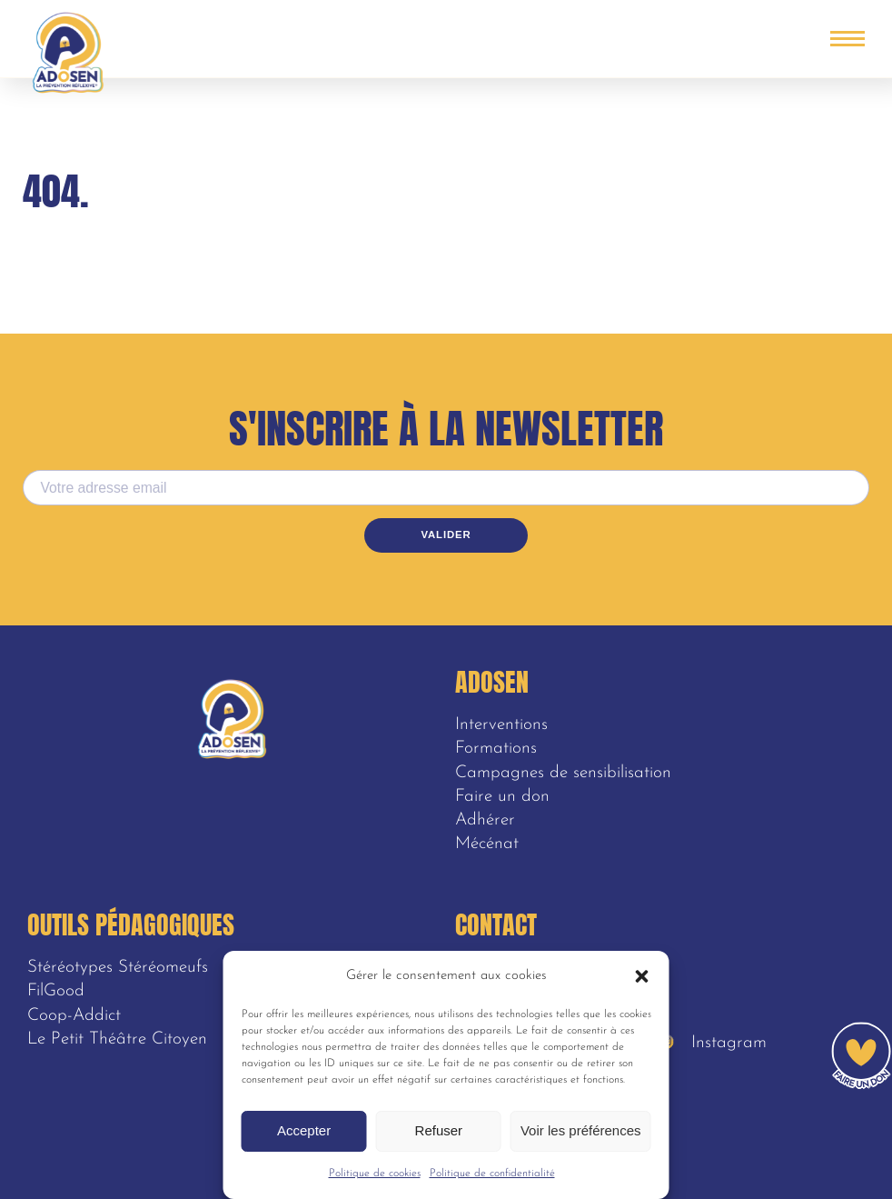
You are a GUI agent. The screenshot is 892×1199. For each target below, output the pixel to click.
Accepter (304, 1130)
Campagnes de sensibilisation (563, 773)
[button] (642, 976)
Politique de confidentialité (492, 1173)
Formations (496, 748)
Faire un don (502, 796)
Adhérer (485, 820)
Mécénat (487, 844)
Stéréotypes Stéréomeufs (117, 967)
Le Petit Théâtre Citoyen (117, 1039)
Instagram (714, 1043)
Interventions (501, 725)
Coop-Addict (74, 1015)
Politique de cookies (375, 1173)
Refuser (439, 1130)
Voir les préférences (580, 1130)
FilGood (55, 991)
